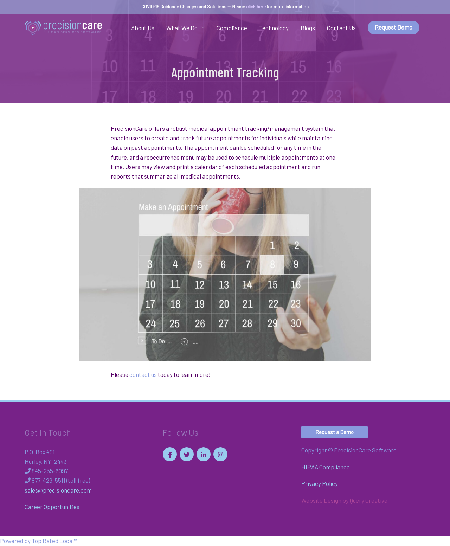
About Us (142, 27)
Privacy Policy (319, 483)
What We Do (182, 27)
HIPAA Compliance (325, 466)
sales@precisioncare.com (58, 490)
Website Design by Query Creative (344, 500)
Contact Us (341, 27)
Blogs (308, 27)
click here (256, 6)
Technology (274, 27)
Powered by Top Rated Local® (38, 540)
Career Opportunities (52, 506)
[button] (334, 432)
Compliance (232, 27)
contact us (143, 374)
